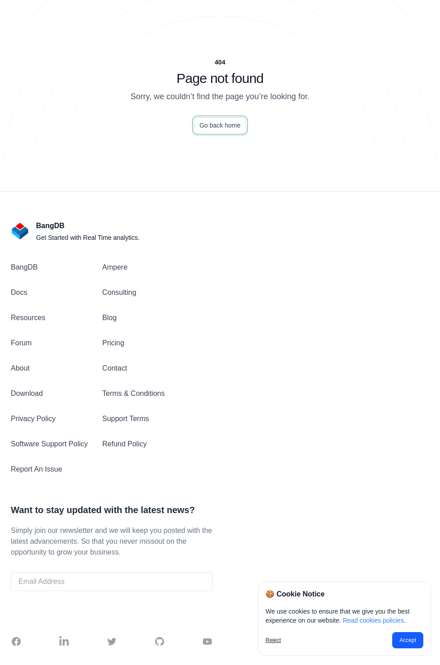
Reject (273, 640)
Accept (407, 640)
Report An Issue (36, 469)
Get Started (112, 610)
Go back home (219, 125)
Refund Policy (124, 444)
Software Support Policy (49, 444)
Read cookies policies (373, 620)
